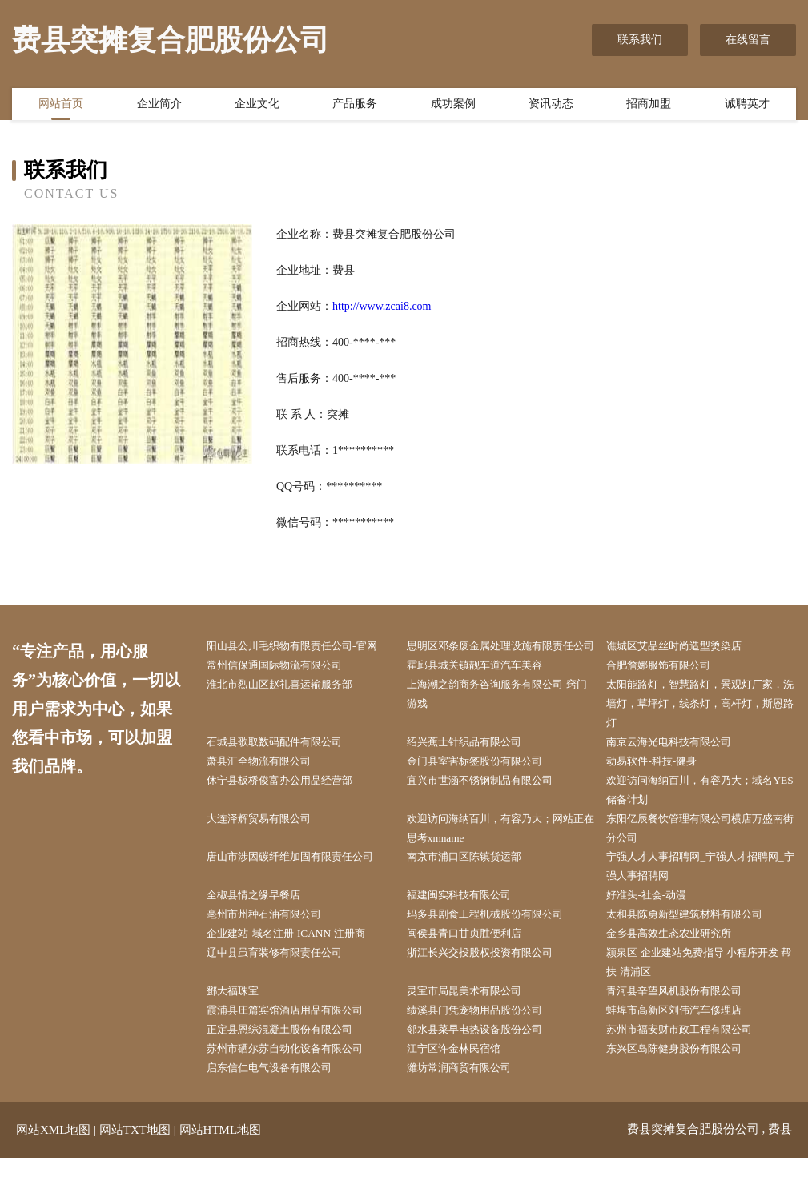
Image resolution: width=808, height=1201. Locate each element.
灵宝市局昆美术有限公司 (474, 1030)
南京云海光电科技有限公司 (679, 767)
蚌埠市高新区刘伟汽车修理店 (685, 1050)
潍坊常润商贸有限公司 (468, 1110)
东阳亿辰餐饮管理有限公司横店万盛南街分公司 (701, 858)
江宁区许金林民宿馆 (462, 1090)
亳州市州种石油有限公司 (274, 949)
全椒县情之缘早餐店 (262, 929)
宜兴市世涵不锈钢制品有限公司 (490, 808)
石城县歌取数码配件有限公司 (285, 767)
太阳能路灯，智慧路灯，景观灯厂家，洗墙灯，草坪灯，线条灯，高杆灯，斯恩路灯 (701, 727)
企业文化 (257, 106)
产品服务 (355, 106)
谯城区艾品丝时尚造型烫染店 (685, 647)
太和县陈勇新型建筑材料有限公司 (696, 949)
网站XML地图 (53, 1173)
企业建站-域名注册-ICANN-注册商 (297, 969)
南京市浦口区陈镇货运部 (474, 888)
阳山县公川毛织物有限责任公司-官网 (304, 647)
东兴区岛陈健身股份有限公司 (685, 1090)
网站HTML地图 (220, 1173)
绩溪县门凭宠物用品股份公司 (485, 1050)
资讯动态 (551, 106)
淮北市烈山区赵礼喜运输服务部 (290, 707)
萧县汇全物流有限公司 (268, 787)
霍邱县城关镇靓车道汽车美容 (485, 687)
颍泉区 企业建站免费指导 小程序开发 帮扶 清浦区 (699, 999)
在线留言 (748, 40)
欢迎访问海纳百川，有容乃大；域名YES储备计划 (701, 818)
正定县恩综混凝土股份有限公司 (290, 1070)
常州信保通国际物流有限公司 (285, 687)
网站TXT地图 (135, 1173)
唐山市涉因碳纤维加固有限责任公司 (302, 888)
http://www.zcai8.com (382, 306)
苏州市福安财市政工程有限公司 (690, 1070)
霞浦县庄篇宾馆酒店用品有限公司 (296, 1050)
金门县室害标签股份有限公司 (485, 787)
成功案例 (453, 106)
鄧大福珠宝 (240, 1030)
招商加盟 (649, 106)
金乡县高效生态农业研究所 (679, 969)
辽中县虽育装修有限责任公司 (285, 989)
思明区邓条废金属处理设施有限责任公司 (502, 657)
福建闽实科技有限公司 (468, 929)
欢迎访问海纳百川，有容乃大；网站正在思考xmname (502, 858)
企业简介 (159, 106)
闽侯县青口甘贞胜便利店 (474, 969)
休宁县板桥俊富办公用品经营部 (290, 808)
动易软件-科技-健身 (660, 787)
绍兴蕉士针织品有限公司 (474, 767)
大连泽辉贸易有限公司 (268, 848)
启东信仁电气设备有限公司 (279, 1110)
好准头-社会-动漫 (654, 929)
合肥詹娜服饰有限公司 (668, 687)
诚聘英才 (747, 106)
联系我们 (639, 40)
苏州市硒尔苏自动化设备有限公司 (296, 1090)
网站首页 (61, 106)
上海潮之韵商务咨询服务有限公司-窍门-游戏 (504, 717)
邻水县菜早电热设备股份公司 (485, 1070)
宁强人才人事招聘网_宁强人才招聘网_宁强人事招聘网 (699, 898)
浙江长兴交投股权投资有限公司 (490, 989)
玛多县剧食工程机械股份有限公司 (496, 949)
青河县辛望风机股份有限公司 (685, 1030)
